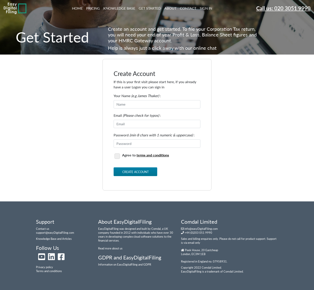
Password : (154, 135)
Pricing (93, 8)
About (170, 8)
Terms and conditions (49, 271)
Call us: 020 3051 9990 (283, 8)
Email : (137, 115)
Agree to (141, 155)
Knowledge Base (119, 8)
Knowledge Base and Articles (54, 238)
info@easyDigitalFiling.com (201, 228)
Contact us (42, 228)
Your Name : (137, 96)
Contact (188, 8)
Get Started (150, 8)
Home (78, 7)
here (168, 87)
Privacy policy (44, 267)
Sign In (206, 8)
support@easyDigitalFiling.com (55, 232)
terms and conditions (153, 155)
